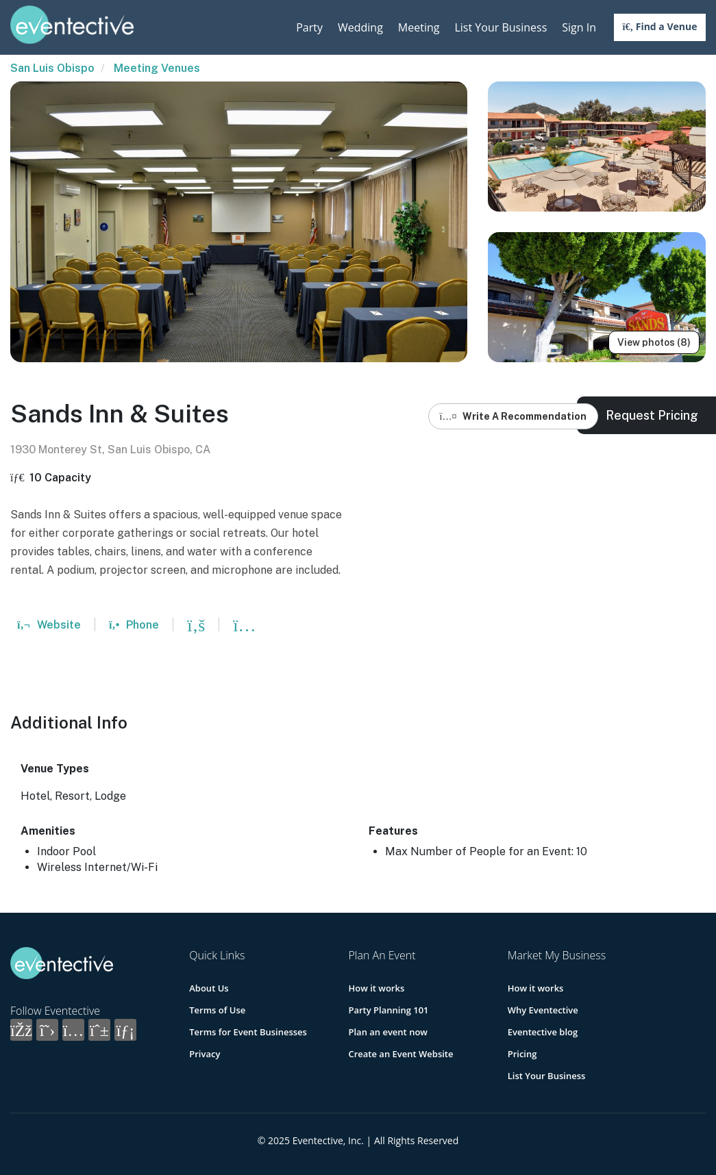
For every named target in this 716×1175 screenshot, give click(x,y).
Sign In (579, 27)
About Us (208, 988)
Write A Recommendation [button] (513, 416)
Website (49, 624)
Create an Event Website (400, 1054)
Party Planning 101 (388, 1010)
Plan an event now (387, 1032)
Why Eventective (543, 1010)
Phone (134, 624)
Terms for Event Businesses (248, 1032)
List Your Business (500, 27)
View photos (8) (654, 342)
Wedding (360, 27)
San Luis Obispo (52, 68)
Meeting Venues (157, 68)
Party (309, 27)
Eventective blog (543, 1032)
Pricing (522, 1054)
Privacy (204, 1054)
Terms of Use (217, 1010)
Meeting (419, 27)
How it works (376, 988)
